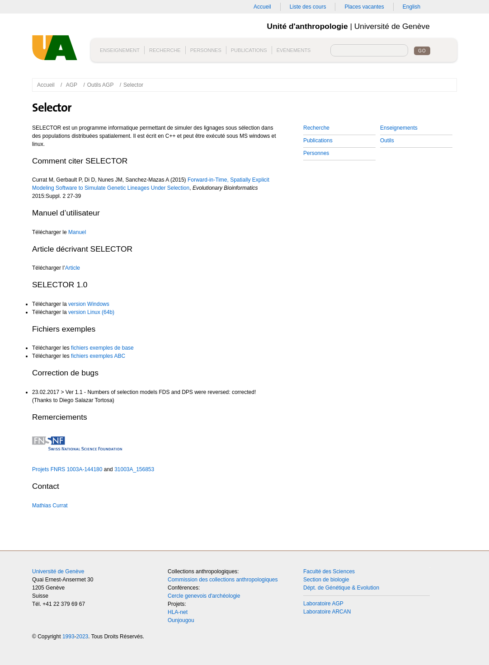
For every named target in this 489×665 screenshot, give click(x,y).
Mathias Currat (50, 505)
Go (422, 50)
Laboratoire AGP (323, 603)
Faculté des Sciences (329, 571)
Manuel (77, 232)
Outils (387, 140)
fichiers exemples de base (102, 348)
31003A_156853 (134, 469)
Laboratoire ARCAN (327, 612)
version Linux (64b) (91, 312)
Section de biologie (326, 579)
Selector (133, 85)
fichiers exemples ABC (98, 356)
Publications (249, 50)
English (411, 7)
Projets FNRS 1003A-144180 (67, 469)
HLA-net (178, 612)
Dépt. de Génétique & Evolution (341, 588)
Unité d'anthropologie (57, 51)
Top (443, 578)
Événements (294, 50)
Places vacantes (364, 7)
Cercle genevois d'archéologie (204, 596)
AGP (71, 85)
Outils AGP (100, 85)
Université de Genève (58, 571)
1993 (68, 636)
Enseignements (399, 128)
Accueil (262, 7)
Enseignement (120, 50)
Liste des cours (308, 7)
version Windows (88, 304)
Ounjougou (181, 620)
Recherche (165, 50)
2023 (82, 636)
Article (72, 268)
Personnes (205, 50)
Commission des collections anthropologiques (222, 579)
